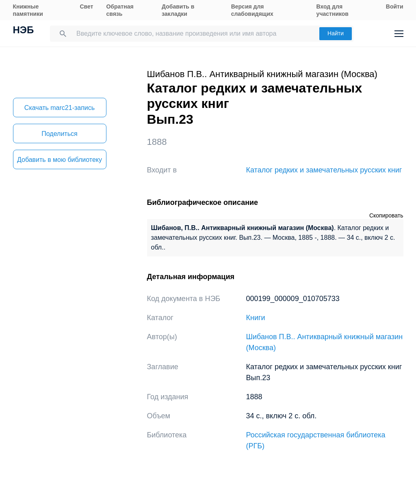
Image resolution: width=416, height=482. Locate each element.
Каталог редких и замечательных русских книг (324, 170)
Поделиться (59, 133)
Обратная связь (119, 10)
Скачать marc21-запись (59, 107)
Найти (335, 33)
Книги (255, 318)
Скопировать (386, 215)
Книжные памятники (28, 10)
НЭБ (23, 30)
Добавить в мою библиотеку (59, 159)
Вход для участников (332, 10)
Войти (394, 6)
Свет (86, 6)
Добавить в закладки (178, 10)
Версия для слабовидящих (252, 10)
